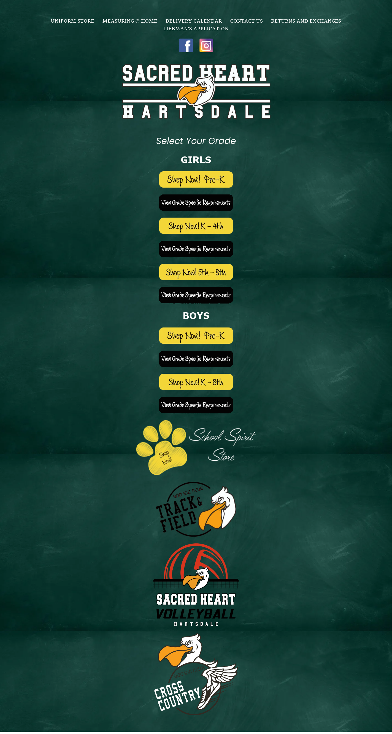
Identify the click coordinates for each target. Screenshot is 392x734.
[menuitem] (72, 20)
